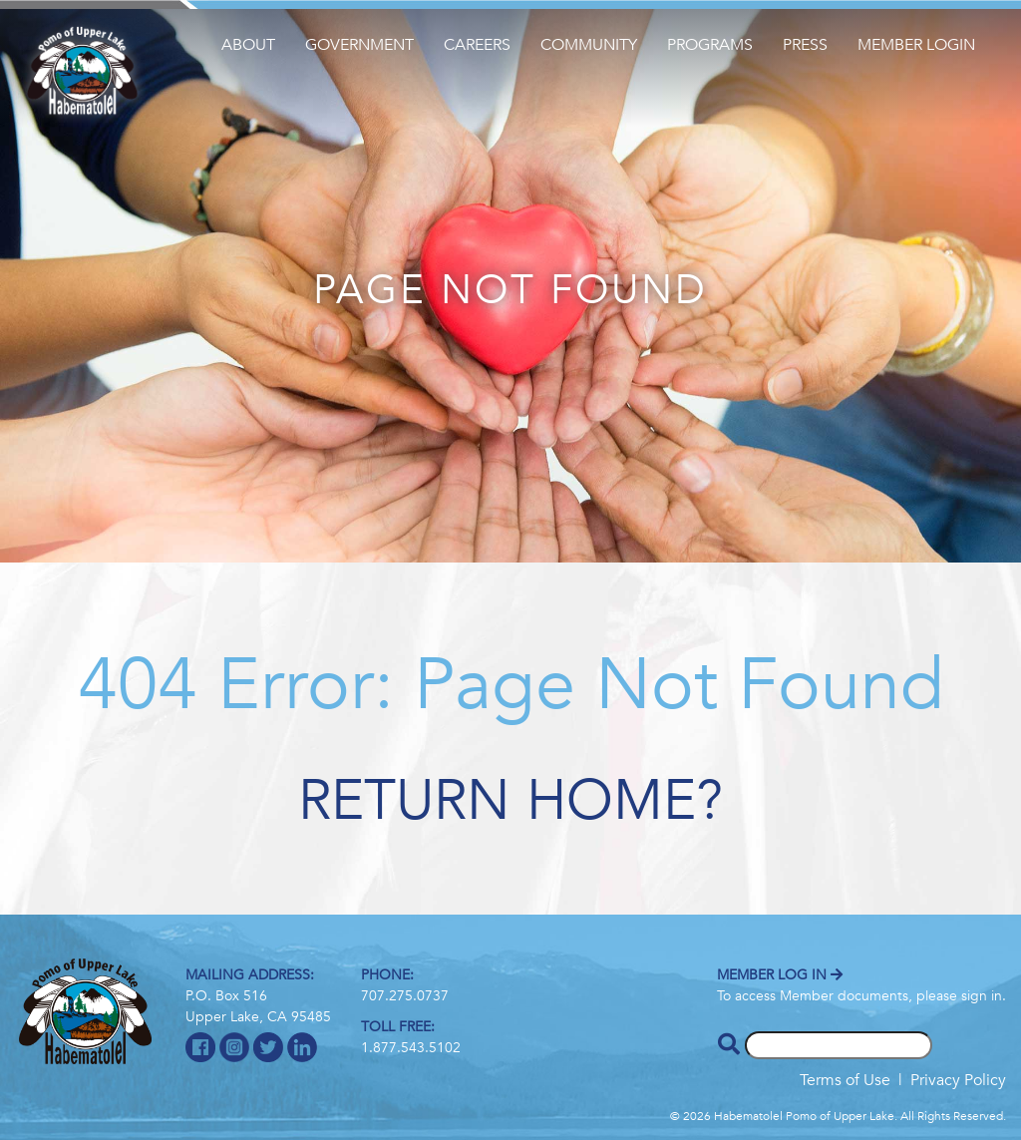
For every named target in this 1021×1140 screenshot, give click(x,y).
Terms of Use (845, 1080)
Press (805, 45)
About (248, 45)
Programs (710, 45)
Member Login (916, 45)
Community (588, 45)
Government (359, 45)
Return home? (510, 801)
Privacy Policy (958, 1080)
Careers (477, 45)
